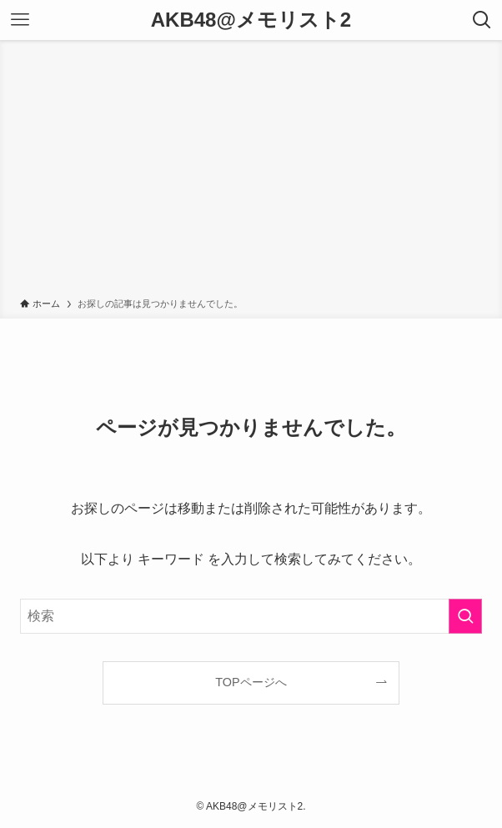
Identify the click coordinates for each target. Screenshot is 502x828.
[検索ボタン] (482, 20)
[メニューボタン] (20, 20)
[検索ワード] (251, 616)
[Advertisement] (251, 172)
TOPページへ (250, 682)
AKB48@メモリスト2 (251, 20)
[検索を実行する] (465, 616)
